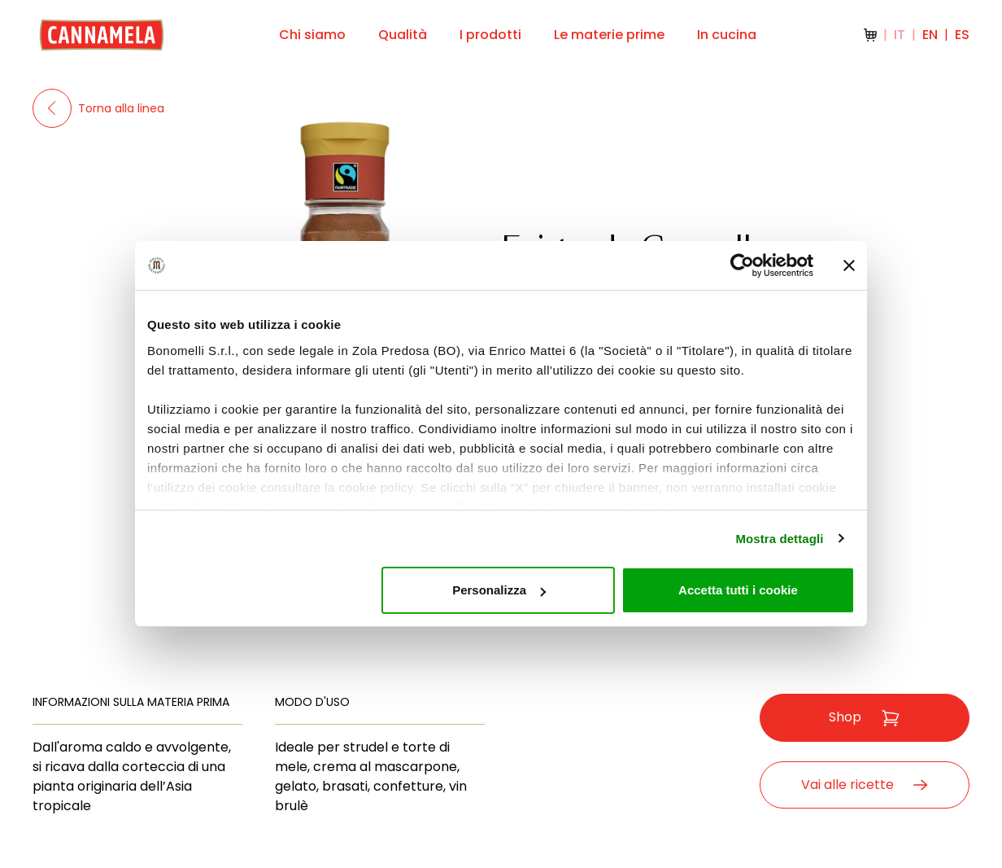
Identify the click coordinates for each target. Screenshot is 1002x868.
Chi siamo (312, 34)
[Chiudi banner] (849, 265)
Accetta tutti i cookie (738, 590)
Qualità (402, 34)
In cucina (726, 34)
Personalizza (499, 590)
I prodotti (490, 34)
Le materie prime (609, 34)
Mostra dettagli (779, 539)
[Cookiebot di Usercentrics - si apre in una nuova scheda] (742, 265)
